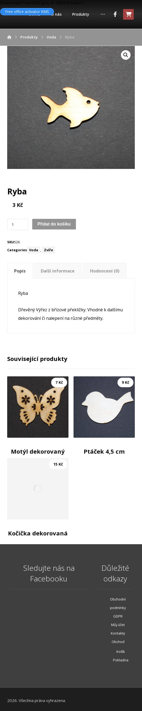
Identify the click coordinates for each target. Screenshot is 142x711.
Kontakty (118, 633)
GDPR (118, 616)
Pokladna (120, 660)
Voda (33, 250)
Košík (120, 651)
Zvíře (48, 250)
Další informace (58, 271)
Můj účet (118, 624)
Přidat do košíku (54, 224)
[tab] (20, 271)
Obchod (118, 641)
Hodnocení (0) (104, 271)
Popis (20, 271)
